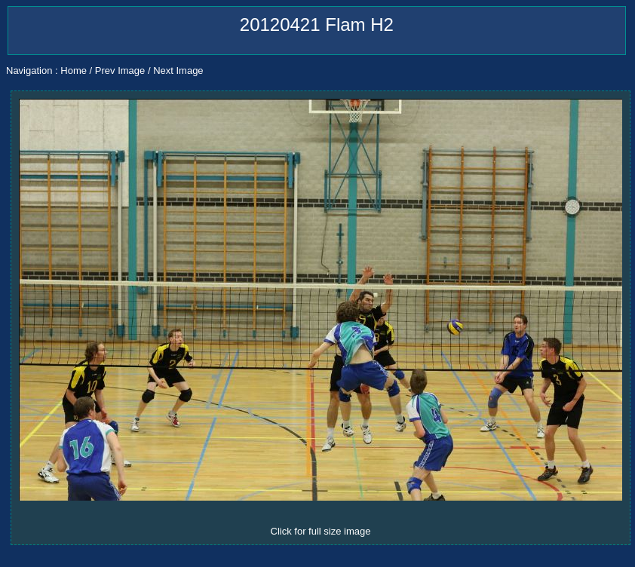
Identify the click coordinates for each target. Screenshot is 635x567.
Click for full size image (321, 531)
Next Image (178, 70)
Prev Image (120, 70)
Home (73, 70)
